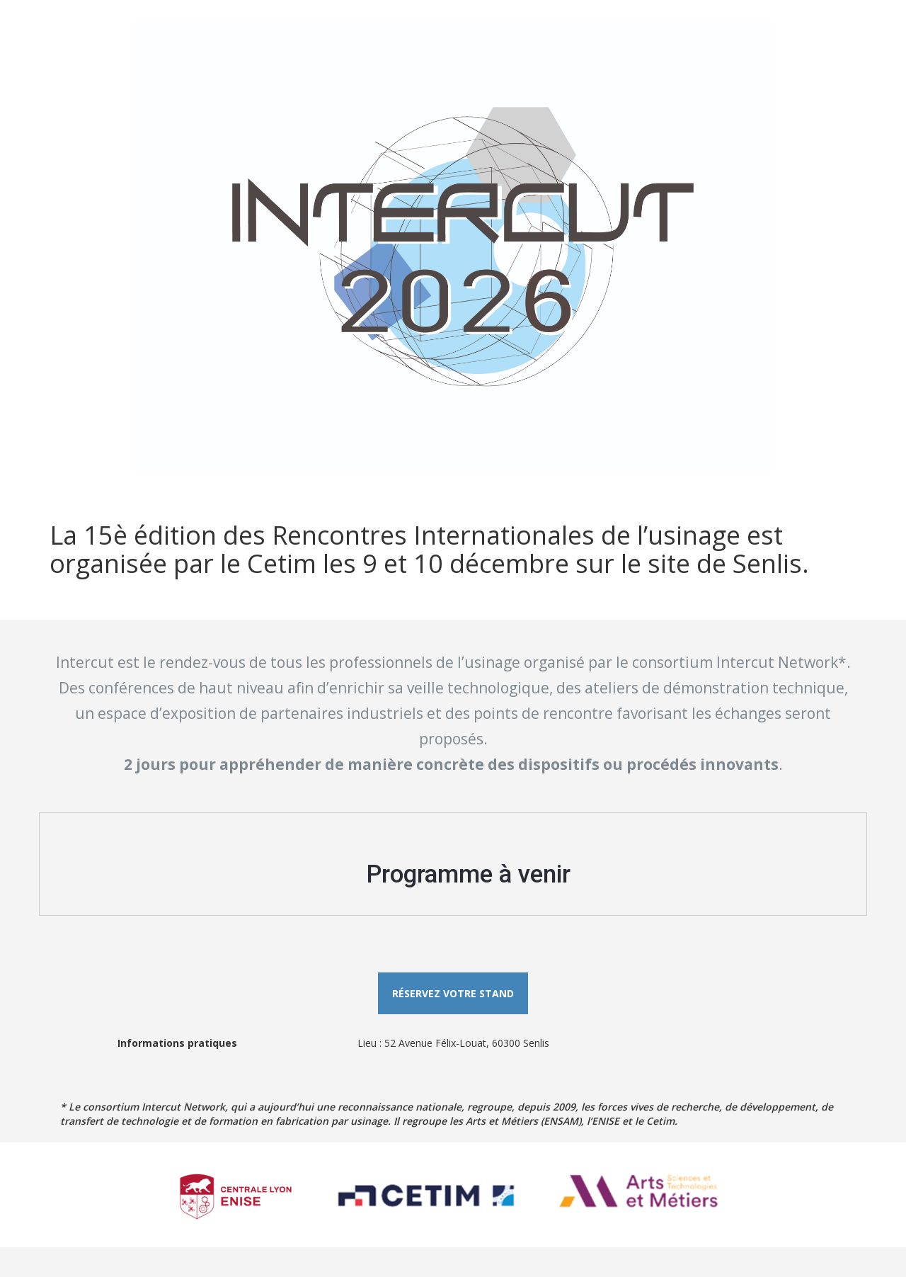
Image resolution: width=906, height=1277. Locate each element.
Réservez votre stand (453, 993)
